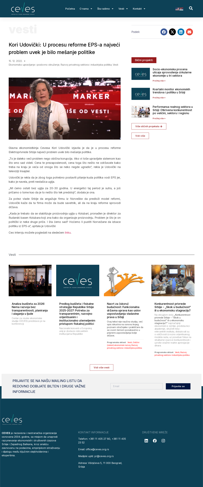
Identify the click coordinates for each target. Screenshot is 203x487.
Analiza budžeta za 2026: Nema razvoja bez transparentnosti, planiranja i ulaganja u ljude (30, 308)
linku (67, 232)
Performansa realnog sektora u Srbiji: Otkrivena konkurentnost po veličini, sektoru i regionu (173, 110)
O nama (86, 8)
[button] (163, 31)
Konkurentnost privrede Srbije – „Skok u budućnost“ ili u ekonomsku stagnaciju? (173, 307)
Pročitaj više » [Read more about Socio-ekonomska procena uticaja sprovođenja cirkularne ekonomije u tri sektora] (159, 81)
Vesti (123, 8)
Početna (70, 8)
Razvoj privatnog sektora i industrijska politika (86, 64)
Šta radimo (105, 8)
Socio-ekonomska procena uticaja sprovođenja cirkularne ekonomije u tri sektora (172, 72)
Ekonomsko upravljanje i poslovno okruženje (34, 64)
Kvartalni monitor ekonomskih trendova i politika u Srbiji (171, 91)
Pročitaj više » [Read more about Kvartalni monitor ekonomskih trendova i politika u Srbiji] (159, 97)
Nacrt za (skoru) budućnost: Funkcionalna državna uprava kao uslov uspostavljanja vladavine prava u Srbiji (124, 310)
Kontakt (139, 8)
